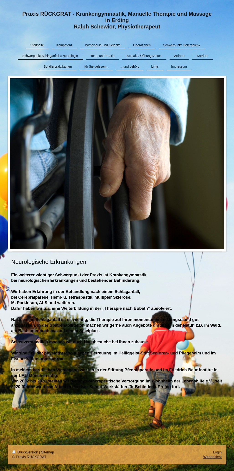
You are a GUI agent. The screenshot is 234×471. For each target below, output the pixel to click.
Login (217, 452)
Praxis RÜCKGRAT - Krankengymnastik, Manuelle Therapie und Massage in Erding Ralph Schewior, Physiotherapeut (117, 20)
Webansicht (212, 457)
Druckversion (25, 452)
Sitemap (47, 452)
